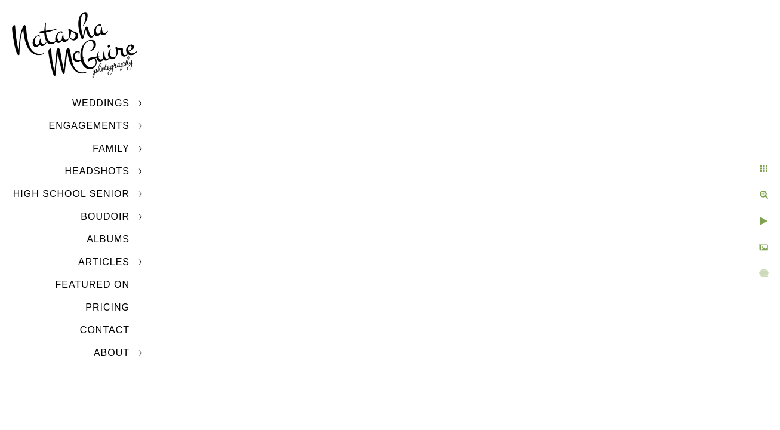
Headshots (97, 171)
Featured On (93, 285)
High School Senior (71, 194)
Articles (104, 262)
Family (111, 148)
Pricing (107, 307)
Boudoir (105, 216)
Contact (105, 330)
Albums (108, 239)
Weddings (101, 103)
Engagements (89, 126)
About (112, 353)
